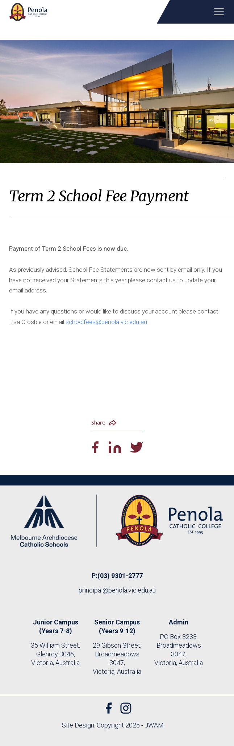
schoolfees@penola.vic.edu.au (106, 321)
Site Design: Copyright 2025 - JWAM (113, 725)
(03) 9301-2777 (120, 575)
